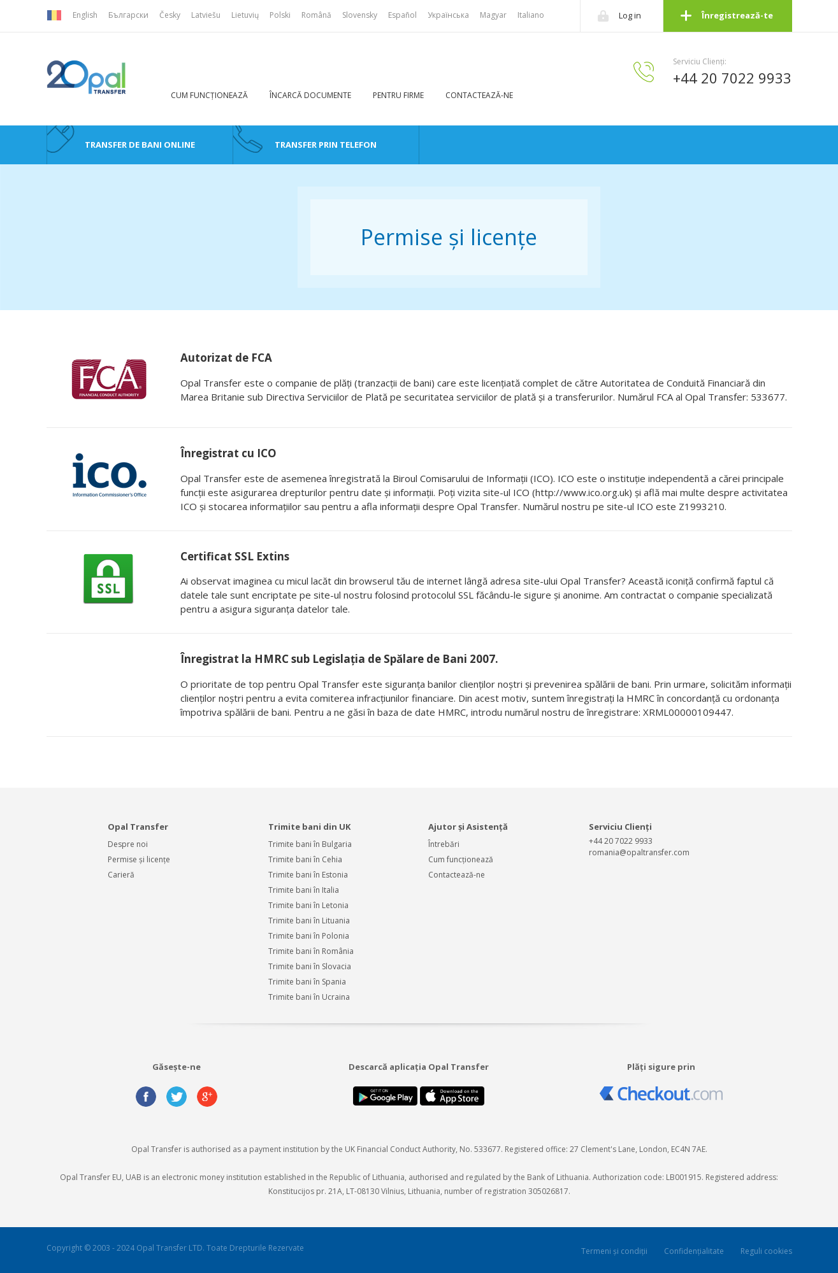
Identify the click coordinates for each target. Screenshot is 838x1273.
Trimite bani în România (311, 951)
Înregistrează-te (737, 15)
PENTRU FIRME (398, 95)
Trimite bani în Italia (303, 890)
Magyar (493, 15)
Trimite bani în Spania (307, 981)
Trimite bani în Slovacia (309, 966)
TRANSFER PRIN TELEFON (326, 144)
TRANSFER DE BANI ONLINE (140, 144)
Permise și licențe (139, 859)
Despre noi (128, 844)
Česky (169, 15)
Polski (280, 15)
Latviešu (205, 15)
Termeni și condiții (614, 1251)
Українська (448, 15)
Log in (630, 15)
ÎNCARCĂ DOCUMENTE (310, 95)
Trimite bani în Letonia (308, 905)
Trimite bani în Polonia (308, 935)
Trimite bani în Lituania (309, 920)
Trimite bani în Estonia (308, 874)
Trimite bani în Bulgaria (310, 844)
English (85, 15)
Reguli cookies (766, 1251)
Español (402, 15)
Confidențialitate (694, 1251)
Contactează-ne (456, 874)
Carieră (121, 874)
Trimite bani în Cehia (305, 859)
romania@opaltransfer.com (639, 852)
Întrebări (443, 844)
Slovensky (359, 15)
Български (128, 15)
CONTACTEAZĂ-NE (479, 95)
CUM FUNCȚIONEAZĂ (209, 95)
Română (316, 15)
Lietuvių (245, 15)
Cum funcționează (460, 859)
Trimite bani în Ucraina (309, 997)
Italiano (530, 15)
